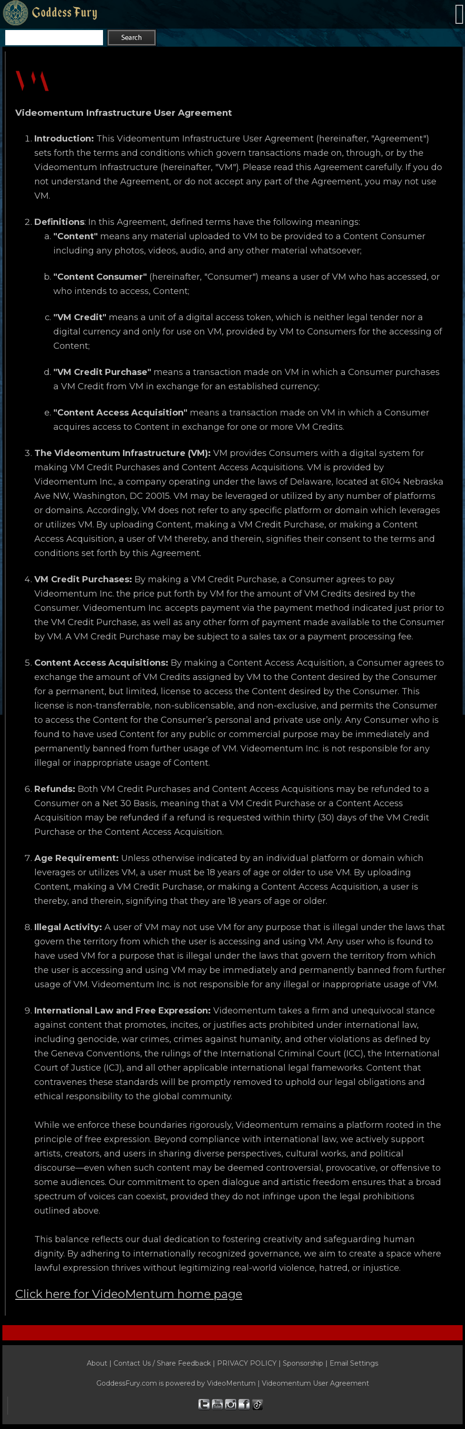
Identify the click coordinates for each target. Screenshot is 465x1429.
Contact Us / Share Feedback (162, 1363)
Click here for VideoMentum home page (128, 1294)
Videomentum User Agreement (315, 1383)
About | (100, 1363)
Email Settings (354, 1363)
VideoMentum (231, 1383)
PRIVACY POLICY (247, 1363)
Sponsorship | (306, 1363)
